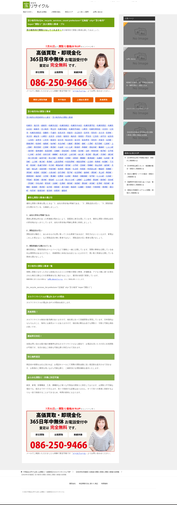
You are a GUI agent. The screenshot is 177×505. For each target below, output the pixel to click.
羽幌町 (90, 165)
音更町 (109, 133)
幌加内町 (59, 165)
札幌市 (29, 125)
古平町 (110, 151)
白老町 (68, 176)
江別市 (96, 136)
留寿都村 (39, 151)
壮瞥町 (60, 176)
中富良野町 (70, 162)
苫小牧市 (45, 129)
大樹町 (55, 183)
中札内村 (39, 183)
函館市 (44, 125)
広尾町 (62, 183)
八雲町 (90, 143)
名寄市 (38, 140)
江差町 (107, 143)
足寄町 (99, 183)
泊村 (87, 151)
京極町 (57, 151)
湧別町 (94, 172)
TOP (47, 472)
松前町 (38, 143)
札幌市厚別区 (94, 129)
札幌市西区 (101, 125)
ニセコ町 (109, 147)
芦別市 (88, 136)
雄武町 (38, 176)
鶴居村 (73, 187)
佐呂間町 (78, 172)
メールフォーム (79, 91)
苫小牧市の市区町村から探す (38, 117)
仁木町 (31, 154)
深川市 (77, 140)
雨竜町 (60, 158)
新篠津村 (30, 143)
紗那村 (57, 190)
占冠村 (90, 162)
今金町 (60, 147)
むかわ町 (100, 176)
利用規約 (104, 483)
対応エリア (69, 12)
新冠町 (36, 180)
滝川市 (29, 136)
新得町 (103, 180)
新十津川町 (32, 158)
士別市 (31, 140)
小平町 (75, 165)
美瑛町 (49, 162)
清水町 (110, 180)
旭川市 (36, 125)
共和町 (73, 151)
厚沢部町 (37, 147)
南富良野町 (81, 162)
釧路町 (34, 187)
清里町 (44, 172)
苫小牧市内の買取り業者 (62, 117)
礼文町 (75, 169)
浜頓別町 (43, 169)
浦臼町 (110, 154)
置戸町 (70, 172)
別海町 (88, 187)
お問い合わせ (97, 12)
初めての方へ (28, 12)
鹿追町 (96, 180)
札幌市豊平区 (89, 125)
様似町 (51, 180)
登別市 (94, 133)
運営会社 (72, 483)
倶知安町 (65, 151)
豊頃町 (84, 183)
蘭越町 (101, 147)
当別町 (109, 140)
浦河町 (44, 180)
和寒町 (97, 162)
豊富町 (68, 169)
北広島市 (78, 133)
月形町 (103, 154)
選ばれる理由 (42, 12)
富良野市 (85, 140)
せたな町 (69, 147)
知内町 (53, 143)
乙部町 (46, 147)
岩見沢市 (61, 133)
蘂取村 (64, 190)
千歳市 (53, 133)
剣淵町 (105, 162)
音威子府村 (42, 165)
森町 (84, 143)
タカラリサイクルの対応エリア (137, 109)
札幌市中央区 (76, 125)
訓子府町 (61, 172)
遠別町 (107, 165)
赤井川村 (47, 154)
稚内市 (73, 136)
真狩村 (31, 151)
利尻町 (83, 169)
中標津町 (97, 187)
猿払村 (34, 169)
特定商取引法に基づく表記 (88, 483)
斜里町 (36, 172)
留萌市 (66, 136)
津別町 (29, 172)
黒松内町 (93, 147)
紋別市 (110, 136)
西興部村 (30, 176)
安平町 (92, 176)
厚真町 (75, 176)
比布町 (107, 158)
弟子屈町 (65, 187)
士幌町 (79, 180)
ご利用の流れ (56, 12)
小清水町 (52, 172)
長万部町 (98, 143)
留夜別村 (41, 190)
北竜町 (68, 158)
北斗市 (101, 133)
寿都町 (84, 147)
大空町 (46, 176)
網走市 (36, 136)
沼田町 (75, 158)
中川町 (51, 165)
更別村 (47, 183)
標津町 (105, 187)
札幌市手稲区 (74, 129)
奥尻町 (53, 147)
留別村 (49, 190)
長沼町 (88, 154)
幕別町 (70, 183)
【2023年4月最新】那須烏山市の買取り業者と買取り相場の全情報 (139, 133)
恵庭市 (70, 133)
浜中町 (49, 187)
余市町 (38, 154)
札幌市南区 (62, 129)
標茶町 (57, 187)
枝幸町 (60, 169)
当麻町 (99, 158)
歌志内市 (69, 140)
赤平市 (103, 136)
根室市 (53, 140)
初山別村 (98, 165)
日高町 (109, 176)
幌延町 (101, 169)
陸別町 (107, 183)
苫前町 (83, 165)
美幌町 (109, 169)
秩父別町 (52, 158)
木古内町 (61, 143)
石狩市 (86, 133)
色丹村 (33, 190)
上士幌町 (87, 180)
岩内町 (81, 151)
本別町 (92, 183)
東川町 (42, 162)
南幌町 (55, 154)
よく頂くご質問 (82, 12)
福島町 (46, 143)
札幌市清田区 (35, 133)
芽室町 (31, 183)
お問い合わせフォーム (55, 279)
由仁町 (81, 154)
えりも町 (59, 180)
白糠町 (81, 187)
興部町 (109, 172)
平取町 (29, 180)
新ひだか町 (70, 180)
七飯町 (70, 143)
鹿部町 (77, 143)
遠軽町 (86, 172)
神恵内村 (95, 151)
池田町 (77, 183)
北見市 (105, 129)
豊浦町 (53, 176)
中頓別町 (52, 169)
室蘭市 (46, 133)
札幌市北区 (53, 125)
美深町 (33, 165)
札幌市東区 (64, 125)
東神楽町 (91, 158)
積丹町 (103, 151)
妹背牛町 (43, 158)
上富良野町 (58, 162)
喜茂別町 (48, 151)
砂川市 (60, 140)
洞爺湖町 (84, 176)
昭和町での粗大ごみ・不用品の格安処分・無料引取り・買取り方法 (139, 84)
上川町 (34, 162)
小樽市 (84, 129)
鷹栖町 (83, 158)
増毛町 (68, 165)
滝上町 (101, 172)
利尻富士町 (92, 169)
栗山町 (96, 154)
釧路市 (36, 129)
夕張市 (59, 136)
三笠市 (46, 140)
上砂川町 (72, 154)
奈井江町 (63, 154)
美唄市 (81, 136)
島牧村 (77, 147)
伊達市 (101, 140)
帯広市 (53, 129)
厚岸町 (42, 187)
